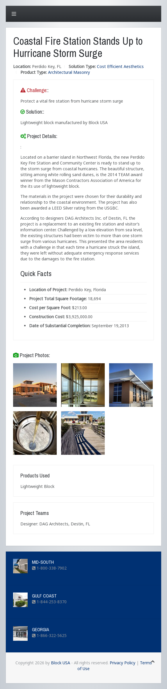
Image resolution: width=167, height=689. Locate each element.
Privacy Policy (122, 662)
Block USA (60, 662)
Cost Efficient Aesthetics (120, 66)
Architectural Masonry (69, 72)
